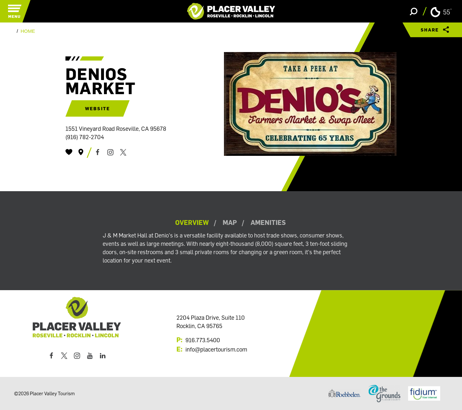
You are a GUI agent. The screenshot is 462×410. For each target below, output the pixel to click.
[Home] (231, 11)
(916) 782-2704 (84, 136)
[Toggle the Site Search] (413, 11)
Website (97, 108)
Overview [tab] (192, 222)
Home (28, 31)
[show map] (81, 152)
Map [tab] (230, 222)
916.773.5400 (202, 339)
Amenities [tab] (268, 222)
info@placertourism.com (216, 349)
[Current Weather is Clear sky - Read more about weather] (441, 11)
